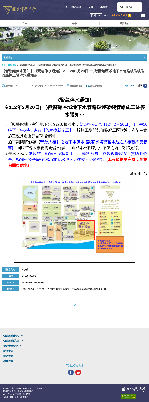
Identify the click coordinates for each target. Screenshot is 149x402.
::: (67, 7)
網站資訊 (8, 355)
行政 (25, 23)
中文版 (89, 7)
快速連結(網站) (11, 335)
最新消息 (12, 65)
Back (74, 305)
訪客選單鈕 (135, 15)
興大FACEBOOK (71, 373)
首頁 (4, 65)
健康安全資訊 (10, 345)
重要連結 (124, 23)
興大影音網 (78, 373)
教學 (74, 23)
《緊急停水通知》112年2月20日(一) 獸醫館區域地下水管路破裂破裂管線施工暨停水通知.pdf (65, 288)
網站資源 (8, 350)
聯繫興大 (8, 360)
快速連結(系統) (11, 340)
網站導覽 (76, 7)
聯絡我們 (24, 397)
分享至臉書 (145, 86)
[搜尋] (129, 7)
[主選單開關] (143, 15)
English (104, 7)
